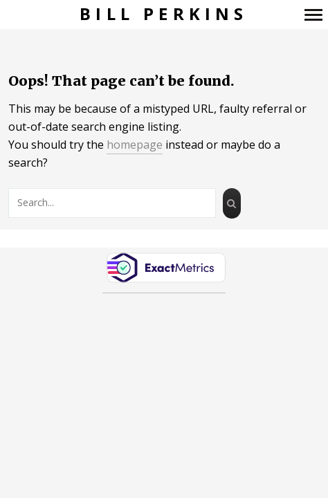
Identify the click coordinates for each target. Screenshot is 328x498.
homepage (135, 144)
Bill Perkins (164, 14)
